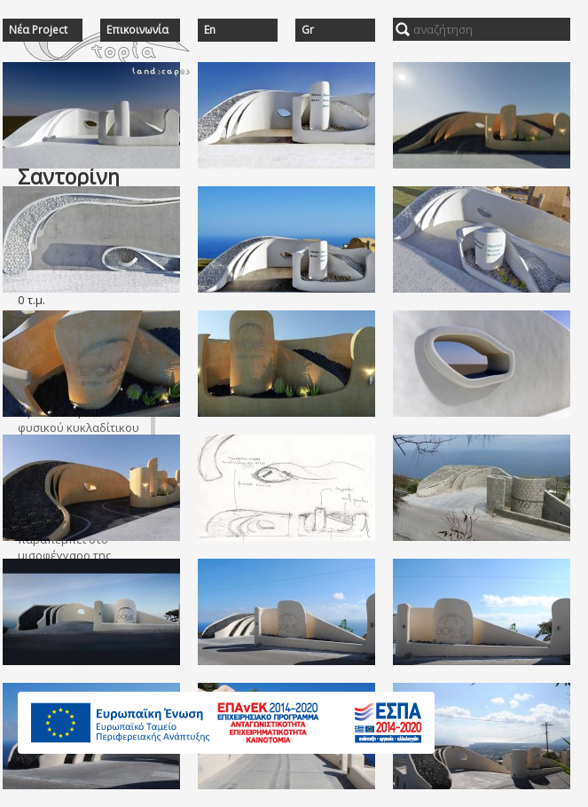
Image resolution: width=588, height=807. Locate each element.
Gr (308, 30)
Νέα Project (38, 30)
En (210, 30)
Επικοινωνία (137, 30)
